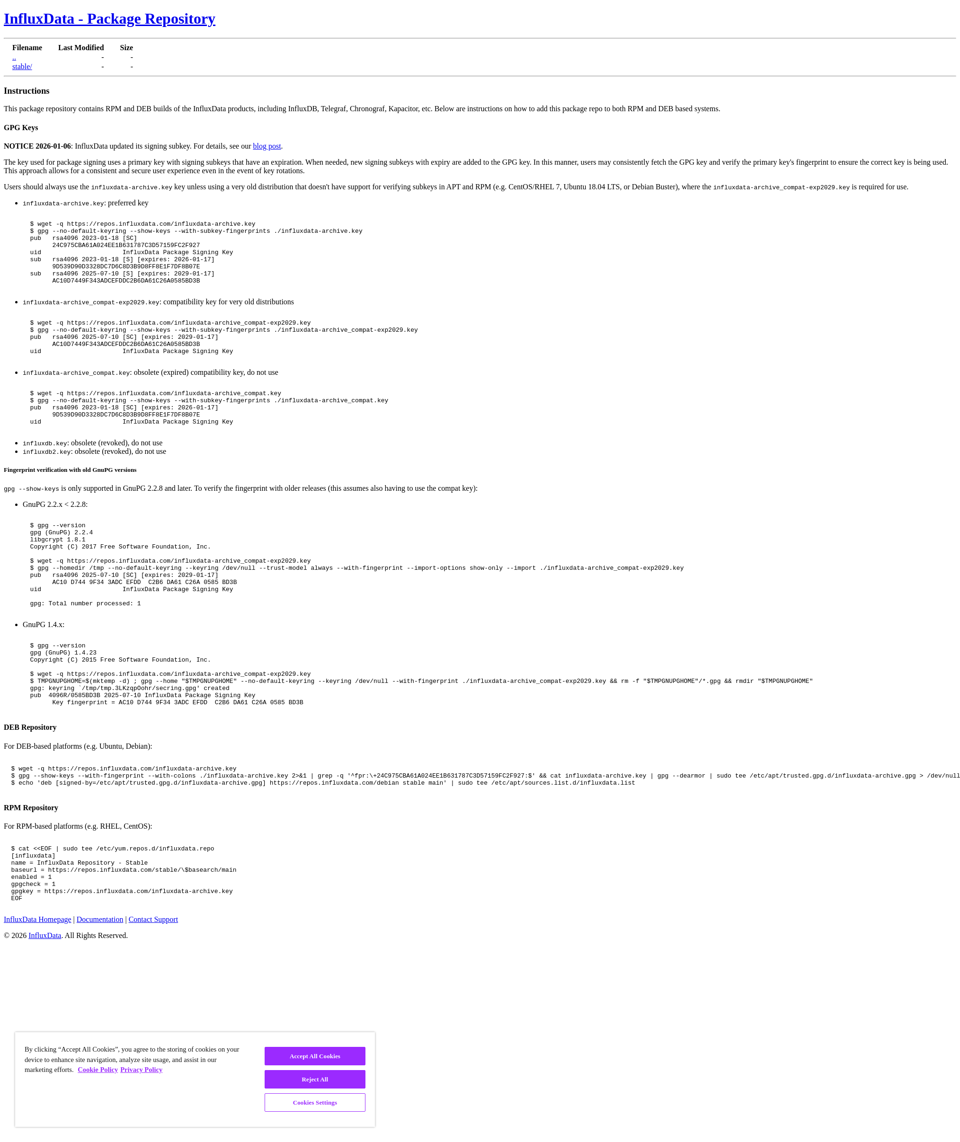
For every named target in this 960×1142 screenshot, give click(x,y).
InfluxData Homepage (37, 1012)
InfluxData (44, 1028)
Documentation (100, 1012)
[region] (195, 1079)
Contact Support (153, 1012)
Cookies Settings (315, 1102)
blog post (267, 146)
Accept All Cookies (315, 1056)
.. (14, 57)
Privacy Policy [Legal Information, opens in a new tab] (141, 1069)
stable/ (22, 66)
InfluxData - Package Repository (109, 18)
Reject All (315, 1079)
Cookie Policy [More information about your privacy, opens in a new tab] (98, 1069)
